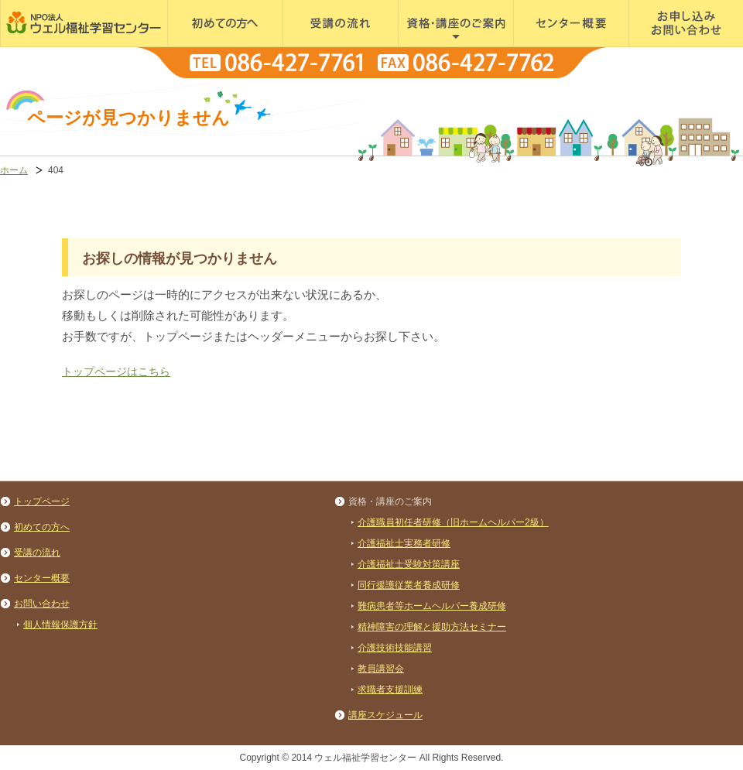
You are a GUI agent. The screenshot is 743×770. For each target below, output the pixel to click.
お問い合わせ (42, 603)
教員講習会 (381, 668)
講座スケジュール (385, 715)
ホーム (14, 170)
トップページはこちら (116, 371)
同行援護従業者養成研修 (409, 585)
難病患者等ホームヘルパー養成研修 (432, 606)
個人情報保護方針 (60, 624)
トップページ (42, 501)
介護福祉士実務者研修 (404, 543)
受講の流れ (37, 552)
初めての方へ (42, 527)
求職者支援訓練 (390, 689)
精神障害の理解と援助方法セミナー (432, 626)
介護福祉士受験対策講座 (409, 564)
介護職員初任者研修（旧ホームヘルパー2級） (453, 522)
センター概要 (42, 578)
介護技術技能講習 (395, 647)
